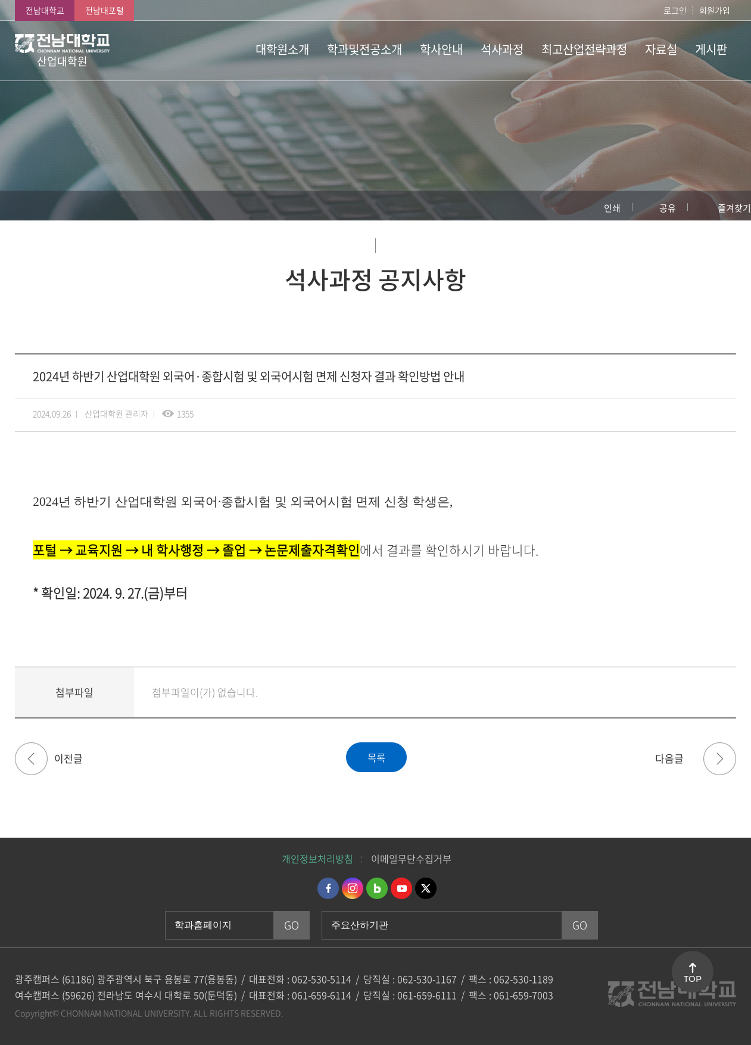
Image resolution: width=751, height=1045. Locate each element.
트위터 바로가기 (426, 888)
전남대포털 (104, 10)
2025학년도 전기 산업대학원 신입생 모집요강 (719, 758)
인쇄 (612, 207)
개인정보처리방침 (317, 858)
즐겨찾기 (734, 207)
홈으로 (21, 205)
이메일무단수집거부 (411, 858)
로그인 (675, 10)
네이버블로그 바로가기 (377, 888)
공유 (667, 207)
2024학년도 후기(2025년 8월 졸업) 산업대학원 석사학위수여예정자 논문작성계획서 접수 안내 (31, 758)
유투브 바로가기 (401, 888)
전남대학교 (45, 10)
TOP (693, 979)
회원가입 (714, 10)
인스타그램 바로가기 (352, 888)
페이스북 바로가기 (328, 888)
